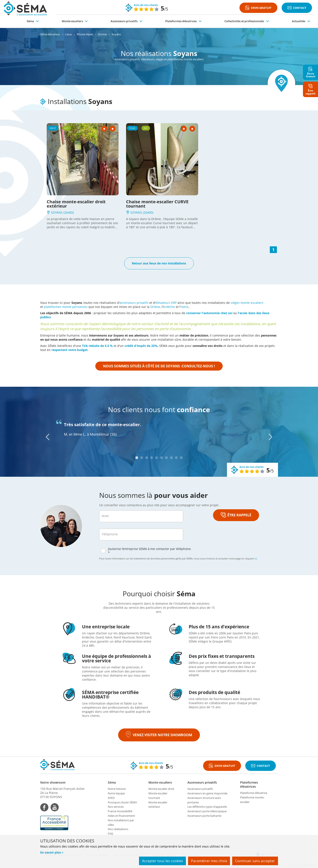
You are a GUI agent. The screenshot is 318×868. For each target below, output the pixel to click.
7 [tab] (166, 457)
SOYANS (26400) (60, 212)
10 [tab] (181, 457)
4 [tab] (151, 457)
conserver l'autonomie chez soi (209, 313)
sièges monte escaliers (247, 303)
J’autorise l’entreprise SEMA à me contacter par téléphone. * (146, 551)
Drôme (155, 307)
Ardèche (169, 307)
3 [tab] (146, 457)
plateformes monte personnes (66, 307)
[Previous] (47, 437)
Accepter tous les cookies (161, 861)
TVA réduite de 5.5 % (97, 346)
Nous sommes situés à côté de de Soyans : (159, 366)
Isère (184, 307)
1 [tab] (136, 457)
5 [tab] (156, 457)
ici (256, 558)
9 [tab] (176, 457)
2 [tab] (141, 457)
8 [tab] (171, 457)
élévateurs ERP (166, 303)
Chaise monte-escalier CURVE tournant (157, 204)
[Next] (270, 437)
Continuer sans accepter (255, 861)
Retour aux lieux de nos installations (159, 263)
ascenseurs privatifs (133, 303)
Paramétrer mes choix (208, 861)
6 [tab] (161, 457)
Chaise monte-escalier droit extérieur (76, 204)
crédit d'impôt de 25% (141, 346)
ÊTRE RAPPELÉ (236, 515)
